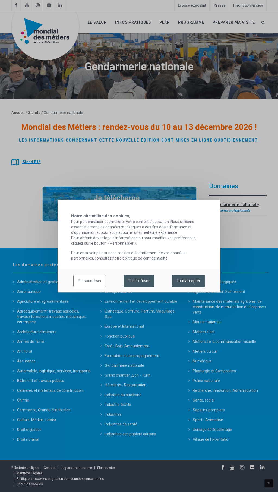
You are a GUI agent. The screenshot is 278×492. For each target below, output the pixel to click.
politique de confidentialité (145, 258)
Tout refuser (139, 281)
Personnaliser (90, 281)
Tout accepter (188, 281)
